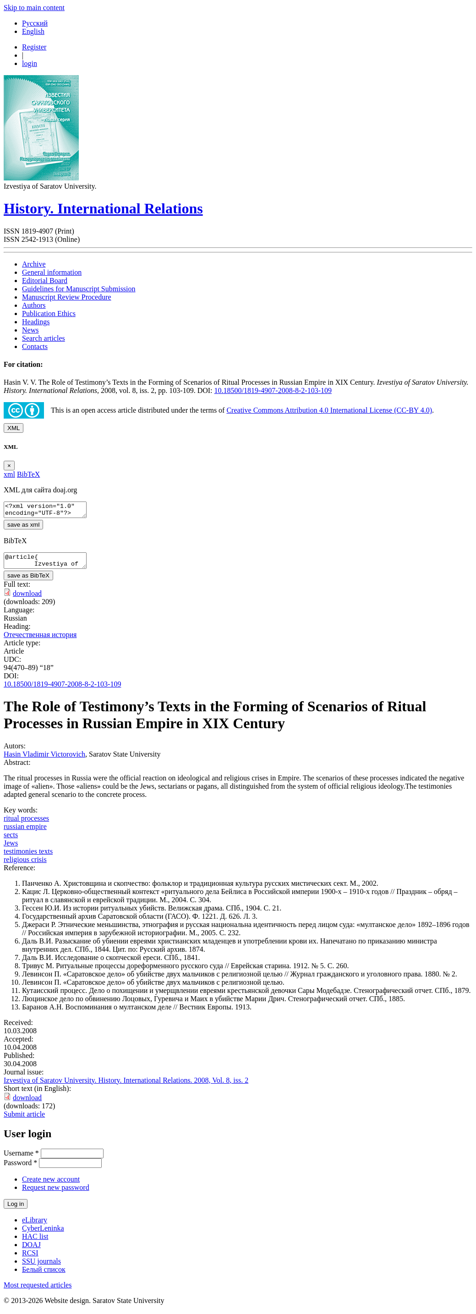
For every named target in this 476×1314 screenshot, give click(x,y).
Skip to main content (34, 7)
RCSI (30, 1258)
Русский (35, 23)
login (29, 63)
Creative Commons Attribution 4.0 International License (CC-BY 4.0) (329, 410)
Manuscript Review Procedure (66, 297)
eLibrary (34, 1225)
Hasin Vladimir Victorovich (44, 759)
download (27, 599)
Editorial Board (44, 280)
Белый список (44, 1275)
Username (21, 1158)
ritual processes (26, 824)
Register (34, 47)
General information (52, 272)
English (33, 31)
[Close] (9, 465)
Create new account (51, 1185)
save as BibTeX (28, 581)
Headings (35, 322)
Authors (34, 305)
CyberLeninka (43, 1234)
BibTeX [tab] (28, 474)
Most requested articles (37, 1290)
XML (13, 428)
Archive (34, 264)
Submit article (24, 1119)
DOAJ (31, 1250)
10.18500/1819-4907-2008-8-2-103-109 (273, 390)
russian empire (25, 832)
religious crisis (25, 865)
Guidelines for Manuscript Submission (79, 289)
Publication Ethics (49, 313)
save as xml (23, 527)
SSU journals (41, 1266)
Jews (11, 848)
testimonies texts (28, 857)
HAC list (35, 1242)
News (30, 330)
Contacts (35, 346)
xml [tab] (9, 474)
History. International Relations (103, 208)
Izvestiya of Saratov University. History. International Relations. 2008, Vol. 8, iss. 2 (126, 1086)
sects (11, 840)
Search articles (43, 338)
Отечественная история (40, 640)
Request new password (55, 1193)
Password (20, 1168)
